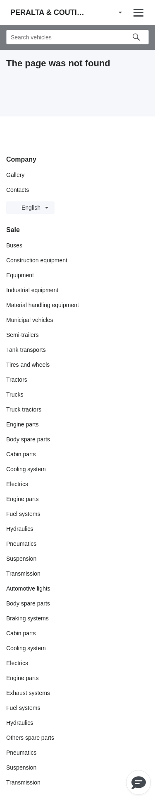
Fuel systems (23, 514)
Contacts (17, 189)
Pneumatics (21, 543)
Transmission (23, 573)
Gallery (15, 175)
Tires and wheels (28, 364)
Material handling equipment (42, 305)
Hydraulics (19, 528)
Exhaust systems (28, 693)
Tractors (16, 379)
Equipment (20, 275)
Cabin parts (21, 454)
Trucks (14, 394)
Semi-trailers (22, 335)
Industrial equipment (32, 290)
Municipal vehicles (29, 320)
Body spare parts (28, 439)
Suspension (21, 558)
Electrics (17, 484)
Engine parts (22, 424)
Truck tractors (23, 409)
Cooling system (26, 469)
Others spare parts (30, 737)
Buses (14, 245)
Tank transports (26, 349)
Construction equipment (36, 260)
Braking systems (27, 618)
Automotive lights (28, 588)
